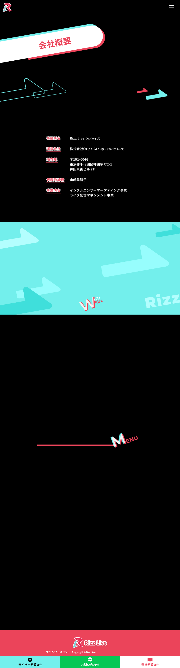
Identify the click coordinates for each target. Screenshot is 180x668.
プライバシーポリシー (58, 652)
